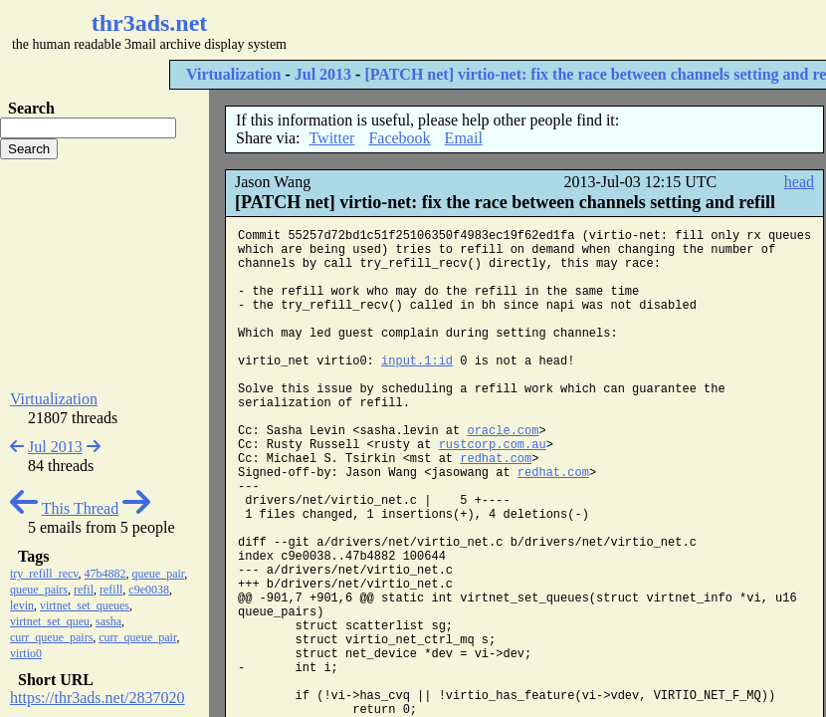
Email (464, 137)
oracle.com (502, 431)
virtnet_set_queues (84, 605)
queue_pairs (39, 590)
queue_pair (158, 574)
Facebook (399, 137)
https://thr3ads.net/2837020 (97, 697)
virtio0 (26, 653)
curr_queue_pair (137, 637)
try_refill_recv (44, 574)
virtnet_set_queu (50, 621)
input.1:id (417, 361)
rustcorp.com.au (492, 445)
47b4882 (105, 574)
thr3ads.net (150, 23)
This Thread (80, 508)
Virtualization (233, 74)
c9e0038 (148, 590)
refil (84, 590)
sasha (108, 621)
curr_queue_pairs (51, 637)
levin (22, 605)
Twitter (331, 137)
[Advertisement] (104, 274)
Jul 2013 (323, 74)
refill (111, 590)
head (799, 181)
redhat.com (495, 459)
